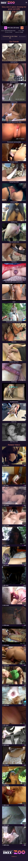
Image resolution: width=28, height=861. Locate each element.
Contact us (14, 856)
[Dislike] (22, 27)
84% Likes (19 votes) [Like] (11, 27)
